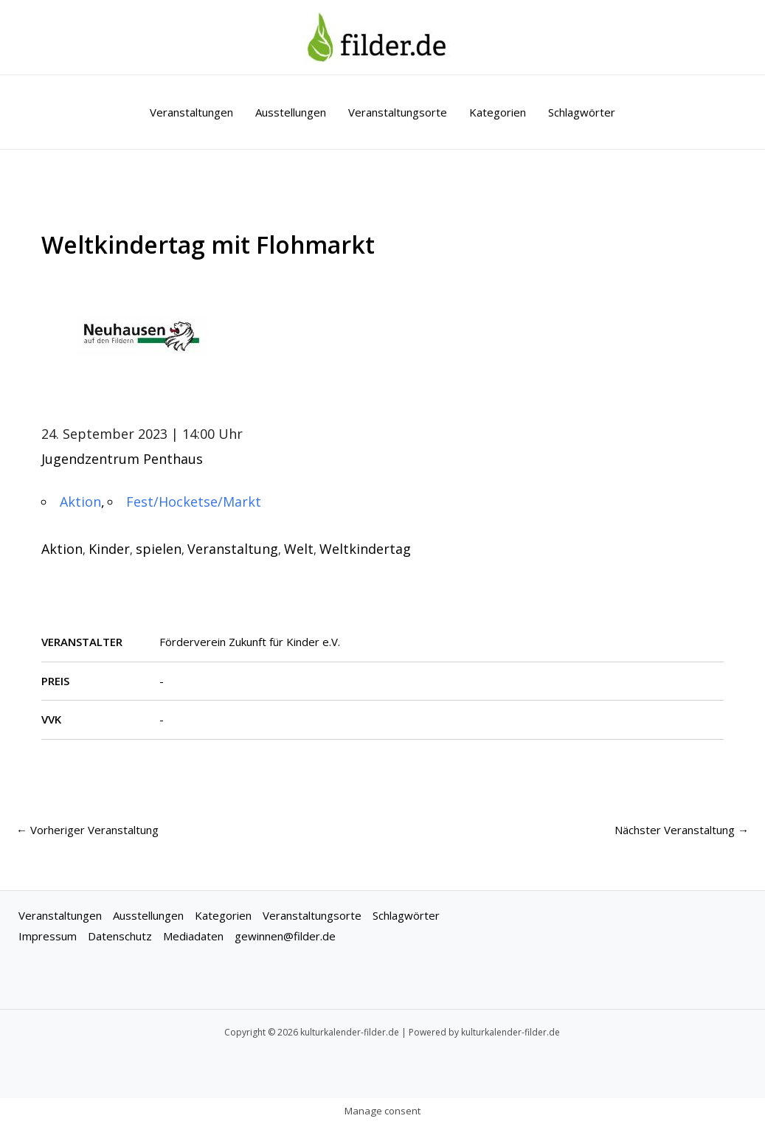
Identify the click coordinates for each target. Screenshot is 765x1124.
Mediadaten (193, 936)
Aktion (80, 501)
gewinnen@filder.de (285, 936)
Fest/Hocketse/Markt (193, 501)
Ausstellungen (290, 112)
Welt (299, 549)
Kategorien (497, 112)
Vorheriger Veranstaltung (87, 829)
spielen (158, 549)
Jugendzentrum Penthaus (122, 459)
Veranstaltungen (191, 112)
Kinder (109, 549)
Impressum (47, 936)
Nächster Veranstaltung (682, 829)
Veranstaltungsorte (397, 112)
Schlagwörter (581, 112)
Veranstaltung (232, 549)
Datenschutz (120, 936)
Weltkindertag (365, 549)
